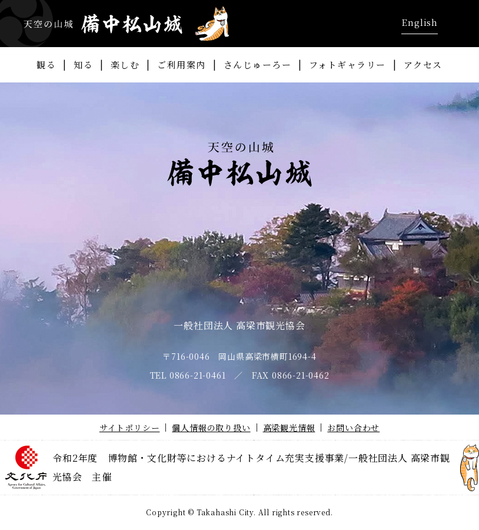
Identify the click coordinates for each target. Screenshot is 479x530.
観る (46, 64)
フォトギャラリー (347, 64)
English (419, 22)
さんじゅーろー (258, 64)
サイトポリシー (129, 427)
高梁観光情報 (289, 427)
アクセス (423, 64)
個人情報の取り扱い (211, 427)
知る (83, 64)
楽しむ (125, 64)
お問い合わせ (353, 427)
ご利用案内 (181, 64)
